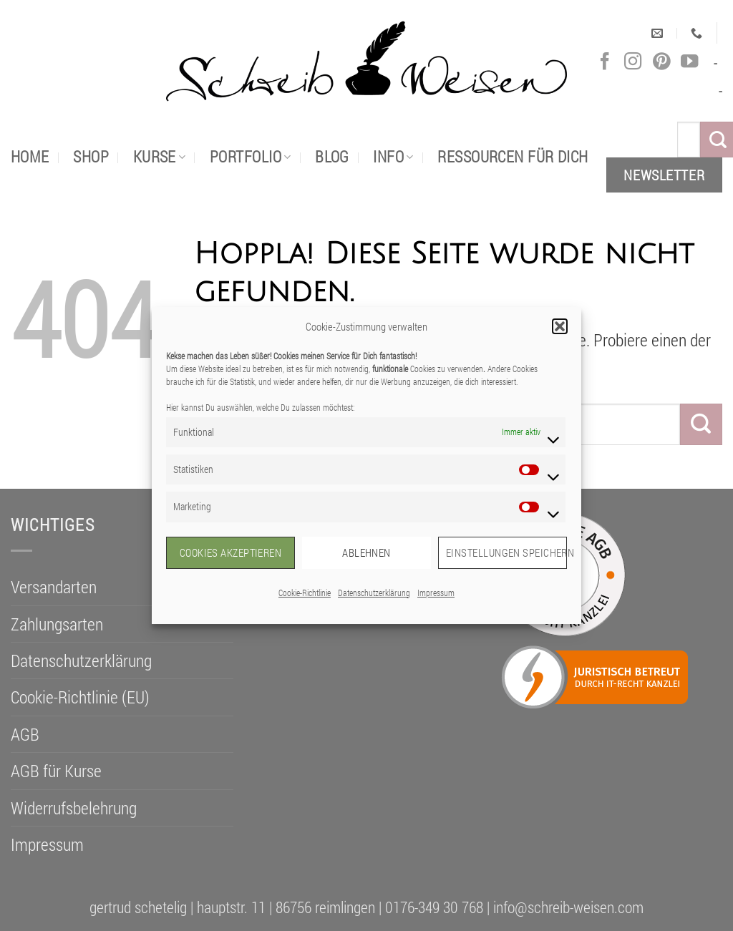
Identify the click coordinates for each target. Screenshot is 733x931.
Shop (91, 156)
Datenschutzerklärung (374, 592)
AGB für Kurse (56, 770)
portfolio (250, 156)
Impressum (436, 592)
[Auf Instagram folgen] (632, 62)
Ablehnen (366, 552)
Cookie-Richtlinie (304, 592)
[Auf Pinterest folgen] (661, 62)
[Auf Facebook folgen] (604, 62)
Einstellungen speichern (506, 552)
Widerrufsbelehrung (74, 807)
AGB (25, 734)
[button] (560, 326)
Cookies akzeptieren (231, 552)
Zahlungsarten (57, 624)
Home (30, 156)
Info (393, 156)
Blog (332, 156)
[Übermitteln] (701, 424)
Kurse (159, 156)
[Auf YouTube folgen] (689, 62)
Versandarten (54, 586)
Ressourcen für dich (512, 156)
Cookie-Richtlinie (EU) (80, 697)
